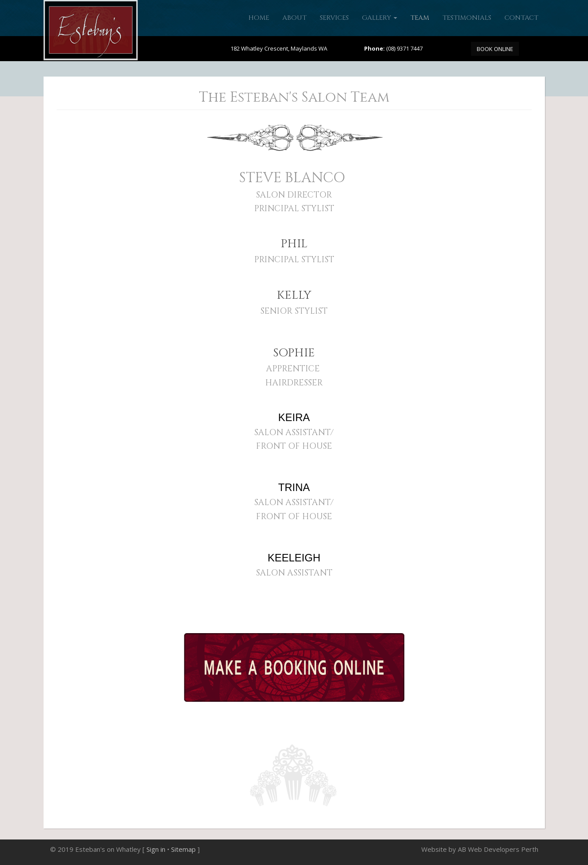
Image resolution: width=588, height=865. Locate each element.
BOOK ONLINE (495, 49)
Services (334, 17)
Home (258, 17)
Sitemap (183, 849)
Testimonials (466, 17)
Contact (521, 17)
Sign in (155, 849)
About (294, 17)
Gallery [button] (379, 17)
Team (419, 17)
